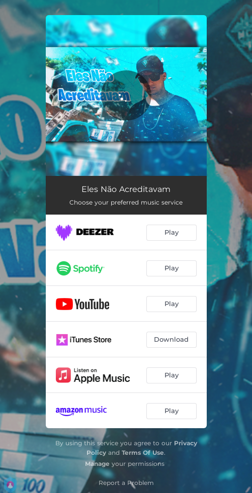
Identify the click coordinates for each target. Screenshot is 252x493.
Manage (97, 463)
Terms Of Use (143, 452)
